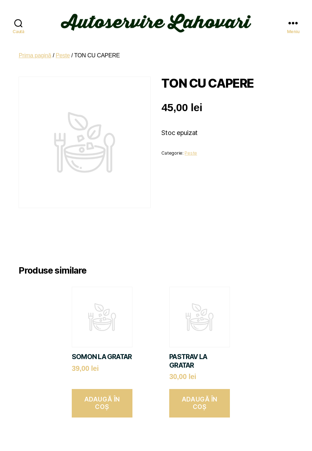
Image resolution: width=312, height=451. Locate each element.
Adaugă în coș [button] (102, 398)
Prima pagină (35, 50)
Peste (63, 50)
